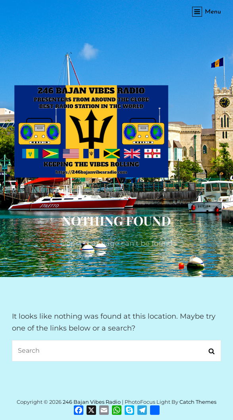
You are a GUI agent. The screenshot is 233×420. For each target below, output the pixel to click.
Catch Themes (197, 402)
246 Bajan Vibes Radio (92, 402)
